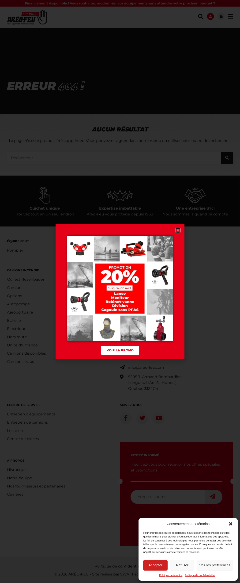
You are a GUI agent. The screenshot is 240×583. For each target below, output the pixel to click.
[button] (230, 524)
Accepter (155, 565)
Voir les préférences (214, 565)
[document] (120, 291)
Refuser (182, 565)
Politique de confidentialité (200, 575)
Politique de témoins (170, 575)
